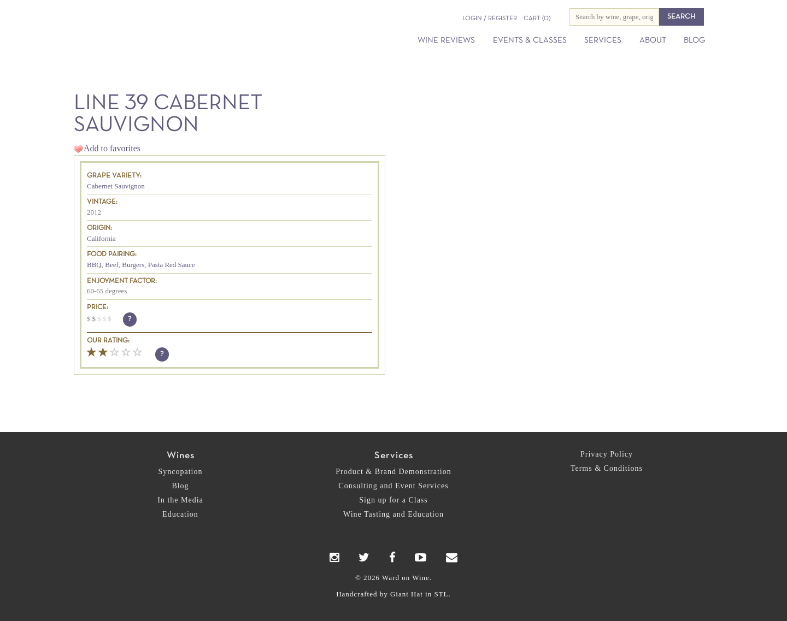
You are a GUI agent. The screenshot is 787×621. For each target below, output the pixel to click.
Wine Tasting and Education (393, 514)
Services (602, 40)
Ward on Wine (176, 27)
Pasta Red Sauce (171, 265)
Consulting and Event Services (393, 486)
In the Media (180, 500)
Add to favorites (112, 148)
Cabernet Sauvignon (116, 186)
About (652, 40)
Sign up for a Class (393, 500)
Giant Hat (406, 594)
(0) (537, 18)
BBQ (94, 265)
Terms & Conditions (607, 468)
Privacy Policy (606, 454)
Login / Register (489, 18)
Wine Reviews (446, 40)
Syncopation (180, 472)
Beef (112, 265)
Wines (181, 455)
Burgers (133, 265)
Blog (694, 40)
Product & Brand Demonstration (393, 472)
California (101, 238)
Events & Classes (530, 40)
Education (180, 514)
